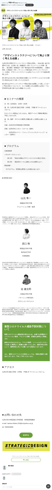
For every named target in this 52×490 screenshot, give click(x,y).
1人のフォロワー (6, 474)
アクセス (37, 45)
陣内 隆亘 (11, 465)
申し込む (26, 460)
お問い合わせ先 (6, 49)
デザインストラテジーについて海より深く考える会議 (22, 10)
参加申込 (26, 435)
